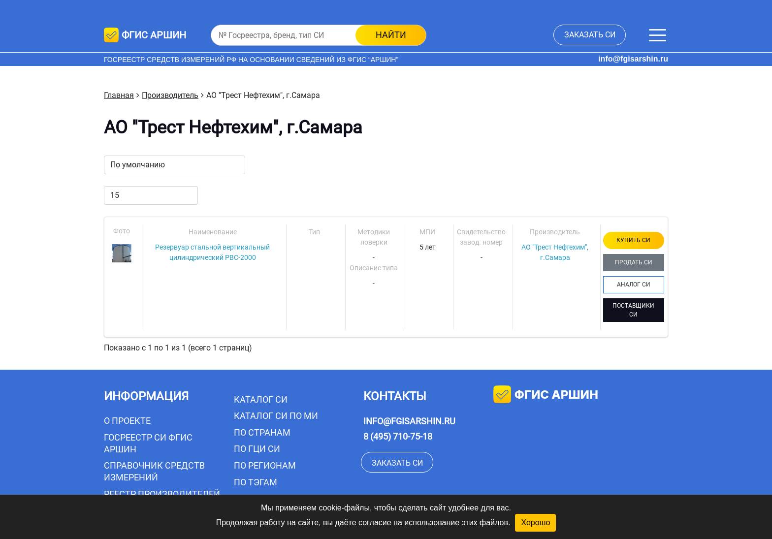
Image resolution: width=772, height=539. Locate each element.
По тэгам (255, 482)
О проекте (127, 420)
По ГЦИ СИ (257, 449)
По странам (262, 432)
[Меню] (657, 35)
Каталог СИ (261, 399)
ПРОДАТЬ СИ (633, 262)
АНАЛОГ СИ (633, 284)
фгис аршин (545, 395)
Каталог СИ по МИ (276, 416)
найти (391, 35)
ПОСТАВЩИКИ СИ (633, 310)
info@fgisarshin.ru (633, 59)
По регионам (265, 465)
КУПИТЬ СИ (633, 240)
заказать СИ (589, 34)
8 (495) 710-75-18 (397, 436)
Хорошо (535, 522)
